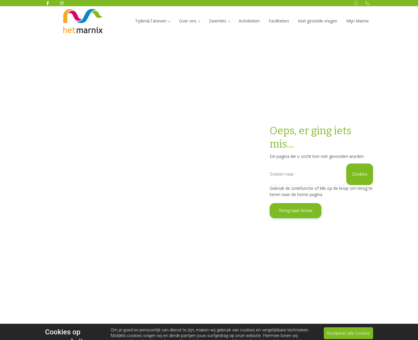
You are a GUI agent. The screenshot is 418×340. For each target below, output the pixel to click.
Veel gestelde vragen (317, 21)
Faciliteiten (279, 21)
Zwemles (217, 21)
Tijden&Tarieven (151, 21)
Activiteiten (249, 21)
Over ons (187, 21)
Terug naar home (296, 210)
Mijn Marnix (357, 21)
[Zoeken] (321, 174)
